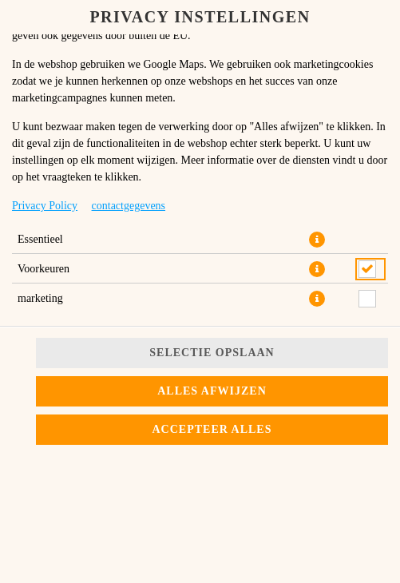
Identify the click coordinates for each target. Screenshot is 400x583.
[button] (317, 240)
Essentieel (40, 239)
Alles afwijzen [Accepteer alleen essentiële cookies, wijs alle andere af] (212, 391)
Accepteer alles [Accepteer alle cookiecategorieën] (212, 429)
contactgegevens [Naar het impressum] (129, 206)
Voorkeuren (43, 269)
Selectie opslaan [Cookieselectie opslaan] (211, 353)
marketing (40, 298)
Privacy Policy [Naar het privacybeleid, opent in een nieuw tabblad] (44, 206)
